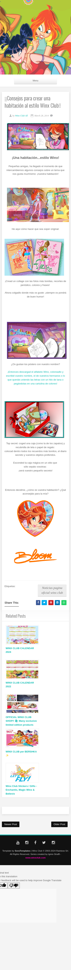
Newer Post (10, 824)
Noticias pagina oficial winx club (52, 590)
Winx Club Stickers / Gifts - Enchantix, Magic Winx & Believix (21, 790)
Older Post (59, 824)
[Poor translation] (14, 885)
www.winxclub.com (35, 857)
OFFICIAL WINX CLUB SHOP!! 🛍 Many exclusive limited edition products (21, 721)
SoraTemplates (23, 850)
